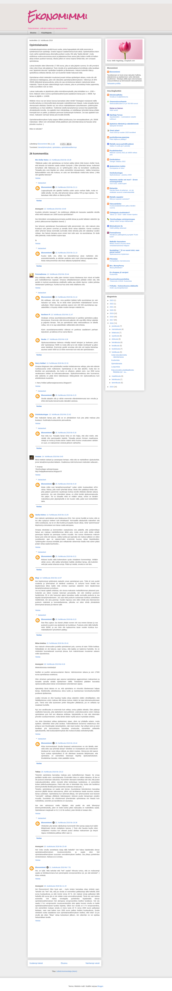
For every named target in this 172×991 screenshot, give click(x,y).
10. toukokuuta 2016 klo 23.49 (55, 846)
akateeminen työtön (117, 166)
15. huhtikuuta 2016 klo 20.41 (58, 643)
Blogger (100, 986)
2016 (112, 323)
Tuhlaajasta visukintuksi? (120, 212)
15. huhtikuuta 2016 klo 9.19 (65, 484)
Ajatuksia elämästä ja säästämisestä (124, 124)
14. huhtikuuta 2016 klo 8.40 (52, 456)
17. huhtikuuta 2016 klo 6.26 (57, 339)
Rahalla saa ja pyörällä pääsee (122, 144)
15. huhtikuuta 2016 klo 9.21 (65, 556)
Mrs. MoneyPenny (117, 266)
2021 (112, 307)
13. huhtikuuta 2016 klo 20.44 (58, 274)
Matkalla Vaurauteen (118, 242)
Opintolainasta (116, 364)
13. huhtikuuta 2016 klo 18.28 (60, 160)
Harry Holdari (40, 363)
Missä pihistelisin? (116, 268)
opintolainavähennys (69, 147)
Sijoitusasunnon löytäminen (119, 254)
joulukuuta (116, 326)
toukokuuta (116, 349)
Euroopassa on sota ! (117, 168)
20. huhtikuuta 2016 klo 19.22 (52, 772)
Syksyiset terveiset (116, 126)
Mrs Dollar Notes (41, 160)
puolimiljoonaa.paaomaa (119, 137)
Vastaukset (42, 183)
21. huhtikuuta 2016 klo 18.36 (66, 823)
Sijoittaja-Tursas (116, 115)
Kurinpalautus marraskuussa (120, 261)
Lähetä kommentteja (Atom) (66, 971)
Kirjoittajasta (46, 33)
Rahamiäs (114, 188)
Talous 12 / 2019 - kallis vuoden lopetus (123, 214)
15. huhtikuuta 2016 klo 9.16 (65, 433)
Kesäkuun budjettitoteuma (119, 97)
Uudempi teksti (36, 963)
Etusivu (33, 33)
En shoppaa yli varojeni (119, 272)
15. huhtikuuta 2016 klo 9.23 (65, 619)
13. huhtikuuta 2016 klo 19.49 (55, 209)
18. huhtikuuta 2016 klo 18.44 (66, 743)
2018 (112, 317)
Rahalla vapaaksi (116, 197)
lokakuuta (115, 333)
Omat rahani (114, 130)
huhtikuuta (116, 352)
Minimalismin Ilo (116, 226)
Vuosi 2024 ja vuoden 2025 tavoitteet (123, 132)
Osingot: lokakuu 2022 (117, 161)
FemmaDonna (40, 274)
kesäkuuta (116, 346)
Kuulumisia (113, 274)
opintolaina (56, 147)
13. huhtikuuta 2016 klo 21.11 (66, 187)
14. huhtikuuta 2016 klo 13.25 (58, 515)
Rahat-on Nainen (116, 108)
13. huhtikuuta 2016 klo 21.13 (66, 253)
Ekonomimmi (58, 16)
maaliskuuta (116, 376)
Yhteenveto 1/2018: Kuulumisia (121, 281)
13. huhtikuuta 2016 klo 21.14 (66, 297)
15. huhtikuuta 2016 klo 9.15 (65, 395)
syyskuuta (116, 336)
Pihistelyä (113, 259)
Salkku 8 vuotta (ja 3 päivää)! (120, 146)
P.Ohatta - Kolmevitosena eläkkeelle (124, 286)
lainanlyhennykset (44, 147)
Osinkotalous (115, 159)
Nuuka (43, 339)
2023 (112, 300)
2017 (112, 320)
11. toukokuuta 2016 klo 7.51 (60, 867)
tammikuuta (116, 383)
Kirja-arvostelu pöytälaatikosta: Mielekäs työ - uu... (122, 371)
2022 (112, 304)
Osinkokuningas (41, 414)
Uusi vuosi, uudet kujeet (118, 183)
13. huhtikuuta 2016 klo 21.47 (62, 315)
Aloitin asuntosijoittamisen (119, 288)
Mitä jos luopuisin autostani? (120, 199)
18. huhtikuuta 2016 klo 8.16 (54, 664)
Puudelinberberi (116, 151)
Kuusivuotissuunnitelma (119, 279)
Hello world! (114, 110)
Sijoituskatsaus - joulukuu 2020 (121, 175)
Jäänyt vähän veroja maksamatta (121, 221)
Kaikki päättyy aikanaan (118, 228)
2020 (112, 310)
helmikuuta (116, 379)
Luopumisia (115, 367)
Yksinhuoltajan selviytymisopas (122, 219)
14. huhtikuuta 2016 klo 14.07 (51, 578)
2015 (112, 387)
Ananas (38, 456)
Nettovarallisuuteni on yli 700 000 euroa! (124, 103)
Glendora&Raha (116, 95)
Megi (37, 578)
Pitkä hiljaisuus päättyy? (118, 139)
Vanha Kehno (40, 515)
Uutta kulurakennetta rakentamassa (119, 356)
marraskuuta (116, 329)
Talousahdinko (115, 204)
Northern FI (45, 315)
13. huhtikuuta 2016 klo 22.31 (58, 363)
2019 (112, 313)
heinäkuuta (116, 342)
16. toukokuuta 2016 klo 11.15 (55, 886)
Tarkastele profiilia (114, 83)
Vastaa (37, 178)
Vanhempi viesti (92, 963)
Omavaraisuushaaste (118, 102)
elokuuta (115, 339)
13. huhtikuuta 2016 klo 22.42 (60, 414)
